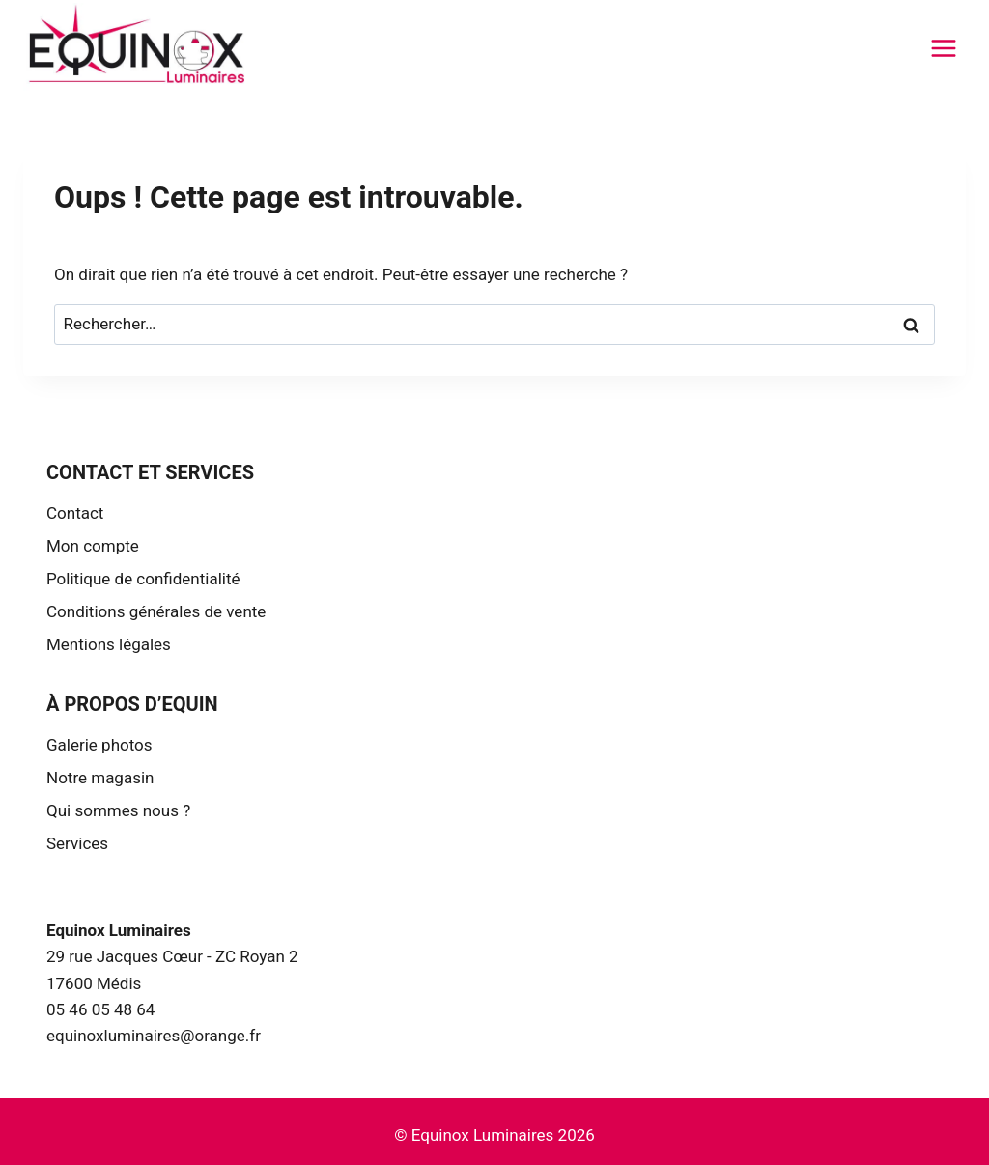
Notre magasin (100, 777)
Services (77, 843)
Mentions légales (108, 644)
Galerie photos (99, 744)
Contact (74, 513)
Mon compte (92, 545)
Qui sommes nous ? (118, 810)
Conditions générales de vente (156, 611)
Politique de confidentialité (143, 578)
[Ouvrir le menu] (943, 48)
